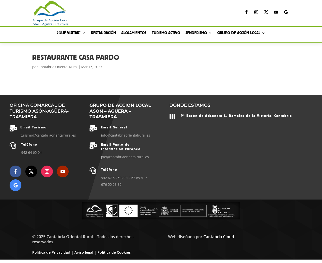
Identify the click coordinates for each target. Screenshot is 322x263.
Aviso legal (83, 252)
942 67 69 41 (134, 177)
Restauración (103, 33)
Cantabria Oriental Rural (58, 66)
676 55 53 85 (111, 184)
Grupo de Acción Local (238, 33)
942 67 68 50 (111, 177)
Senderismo (196, 33)
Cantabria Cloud (218, 236)
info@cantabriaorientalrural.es (125, 135)
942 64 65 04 (31, 152)
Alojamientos (133, 33)
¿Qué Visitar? (69, 33)
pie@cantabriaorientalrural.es (125, 157)
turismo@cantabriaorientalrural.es (48, 135)
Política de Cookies (114, 252)
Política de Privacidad (51, 252)
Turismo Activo (166, 33)
